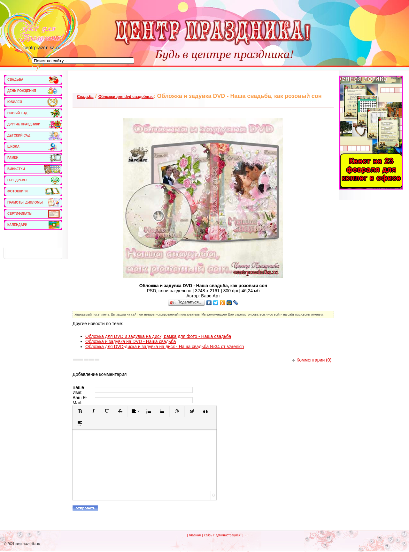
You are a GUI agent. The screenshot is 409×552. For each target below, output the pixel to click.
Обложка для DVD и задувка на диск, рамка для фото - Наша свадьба (158, 336)
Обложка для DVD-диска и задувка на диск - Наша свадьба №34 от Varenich (164, 346)
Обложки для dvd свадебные (126, 96)
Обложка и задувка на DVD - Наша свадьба (130, 341)
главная (195, 535)
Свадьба (85, 96)
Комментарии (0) (311, 359)
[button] (80, 411)
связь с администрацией (222, 535)
